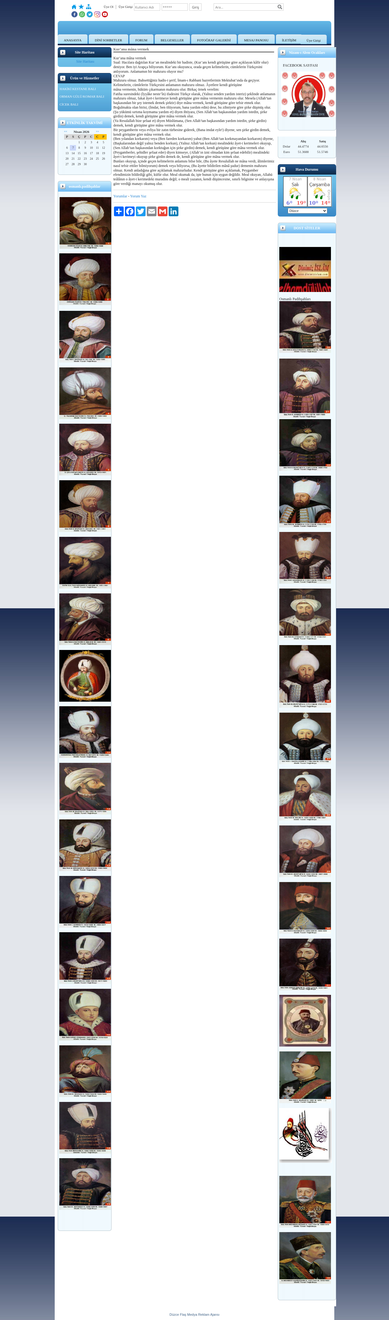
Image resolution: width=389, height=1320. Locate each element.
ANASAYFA (72, 40)
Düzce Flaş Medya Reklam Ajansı (194, 1314)
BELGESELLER (172, 40)
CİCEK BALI (69, 104)
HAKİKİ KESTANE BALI (78, 89)
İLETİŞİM (289, 40)
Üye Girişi (314, 40)
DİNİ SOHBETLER (108, 40)
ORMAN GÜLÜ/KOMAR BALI (82, 96)
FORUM (141, 40)
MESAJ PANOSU (256, 40)
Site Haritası (85, 61)
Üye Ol (108, 7)
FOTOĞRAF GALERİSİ (214, 40)
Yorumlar (120, 196)
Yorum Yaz (138, 196)
